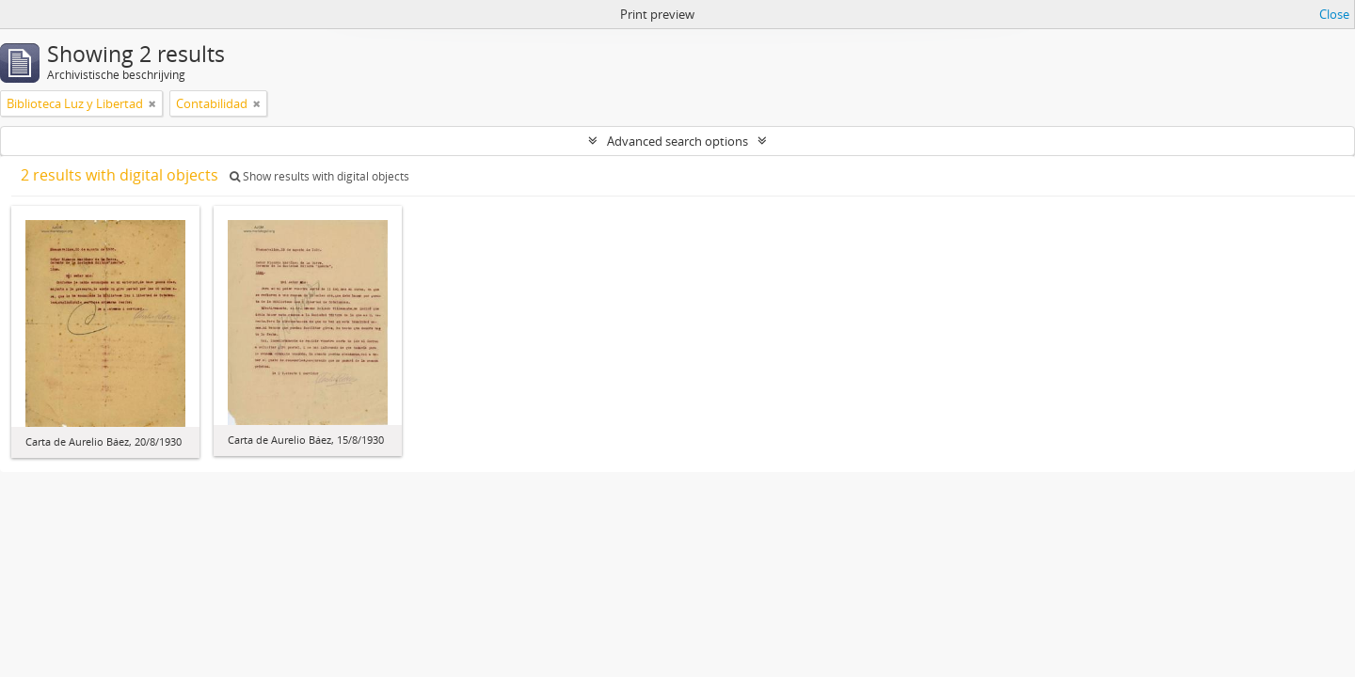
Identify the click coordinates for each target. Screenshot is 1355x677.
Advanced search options (677, 141)
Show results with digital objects (319, 176)
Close (1334, 14)
